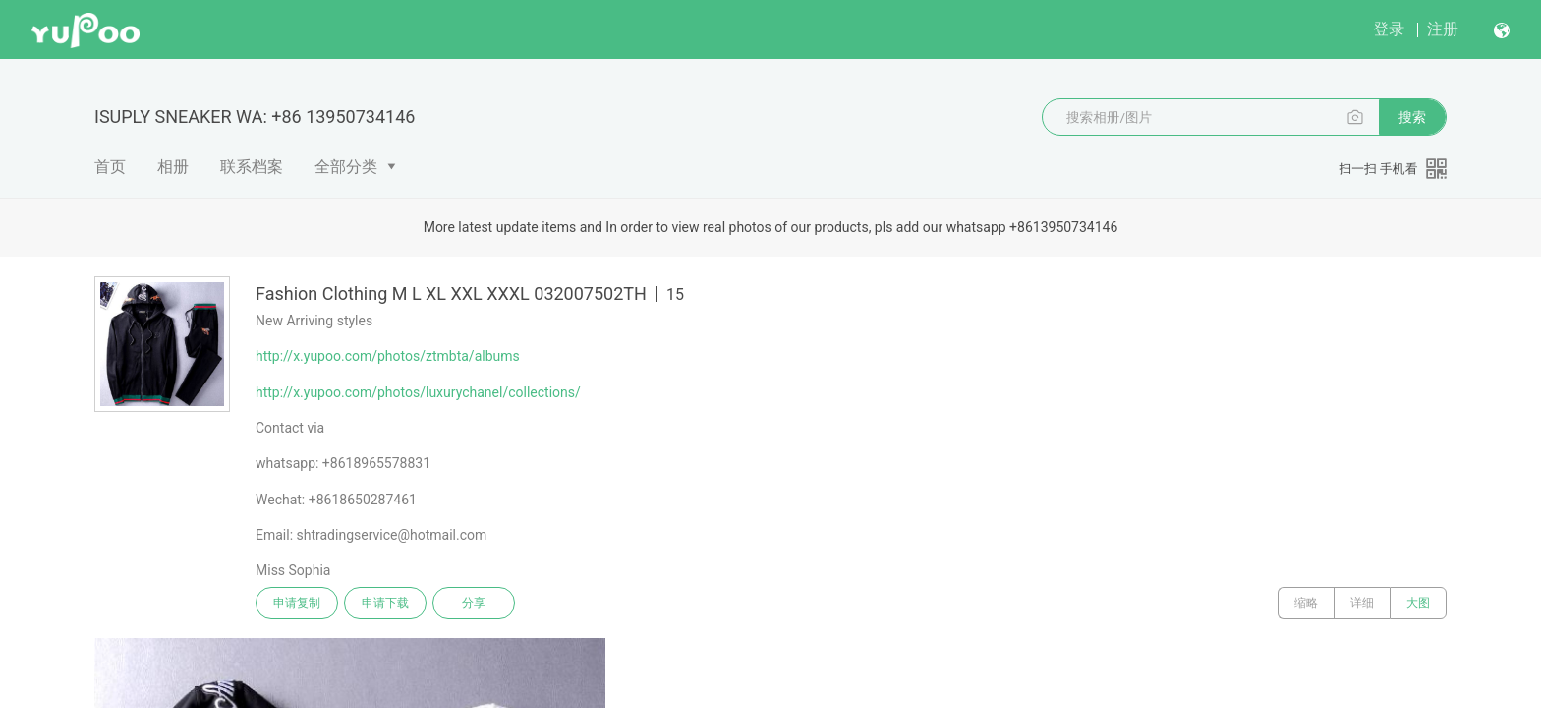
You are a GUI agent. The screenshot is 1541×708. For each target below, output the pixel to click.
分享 (473, 603)
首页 (110, 166)
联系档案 (251, 166)
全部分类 (345, 166)
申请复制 (296, 603)
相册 (173, 166)
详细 (1362, 603)
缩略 (1306, 603)
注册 (1442, 29)
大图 (1418, 603)
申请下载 (385, 603)
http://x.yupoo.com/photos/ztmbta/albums (388, 356)
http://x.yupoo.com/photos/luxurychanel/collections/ (418, 392)
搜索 (1412, 117)
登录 (1388, 29)
